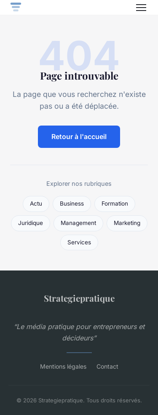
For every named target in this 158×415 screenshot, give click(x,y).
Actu (36, 203)
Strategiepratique (79, 298)
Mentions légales (63, 366)
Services (79, 242)
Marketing (127, 223)
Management (78, 223)
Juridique (30, 223)
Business (72, 203)
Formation (115, 203)
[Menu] (141, 7)
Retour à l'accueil (79, 136)
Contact (107, 366)
